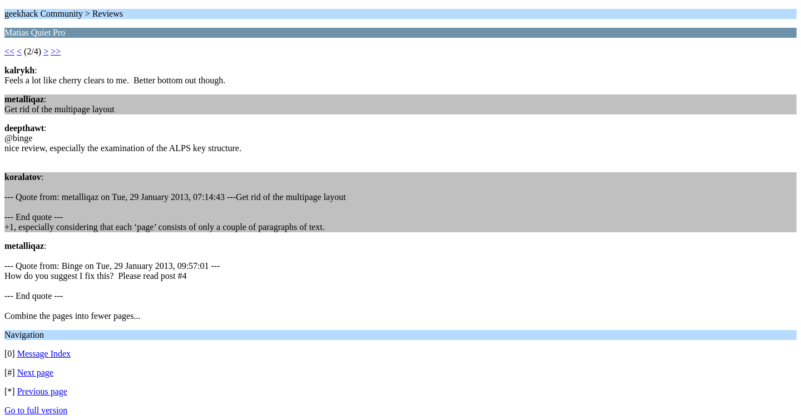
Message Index (44, 353)
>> (56, 51)
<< (9, 51)
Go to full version (35, 410)
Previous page (42, 391)
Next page (35, 372)
